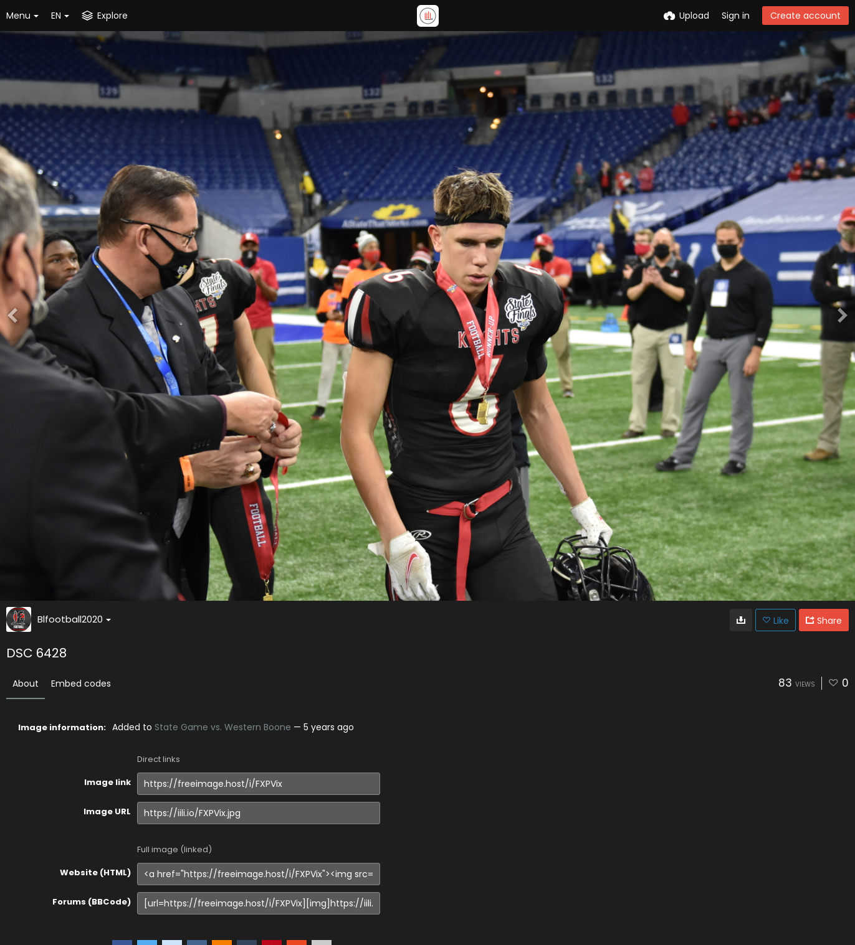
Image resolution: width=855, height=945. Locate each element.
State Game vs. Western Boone (223, 727)
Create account (805, 15)
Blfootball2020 (74, 619)
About (25, 683)
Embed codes (81, 683)
